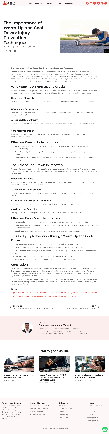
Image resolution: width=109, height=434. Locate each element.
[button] (6, 51)
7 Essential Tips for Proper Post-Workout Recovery (19, 376)
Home (30, 3)
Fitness (19, 47)
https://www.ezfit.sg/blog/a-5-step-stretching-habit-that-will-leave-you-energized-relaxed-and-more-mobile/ (54, 293)
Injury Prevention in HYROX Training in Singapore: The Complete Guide (52, 377)
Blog (59, 3)
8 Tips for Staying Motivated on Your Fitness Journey (89, 376)
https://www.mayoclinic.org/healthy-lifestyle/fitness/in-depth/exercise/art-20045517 (44, 296)
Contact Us (69, 3)
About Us (38, 3)
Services (50, 3)
